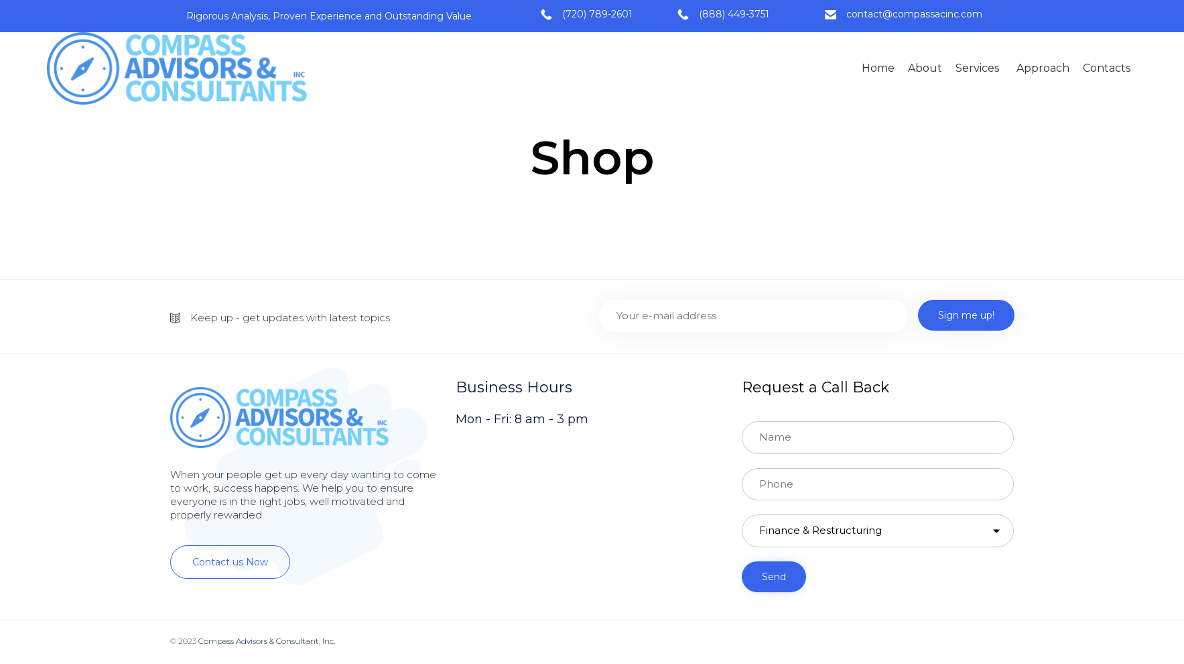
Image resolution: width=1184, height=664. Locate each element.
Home (878, 68)
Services (977, 68)
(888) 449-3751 (734, 14)
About (925, 68)
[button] (230, 562)
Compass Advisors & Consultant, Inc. (266, 641)
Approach (1042, 68)
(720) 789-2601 (597, 14)
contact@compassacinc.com (914, 14)
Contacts (1106, 68)
